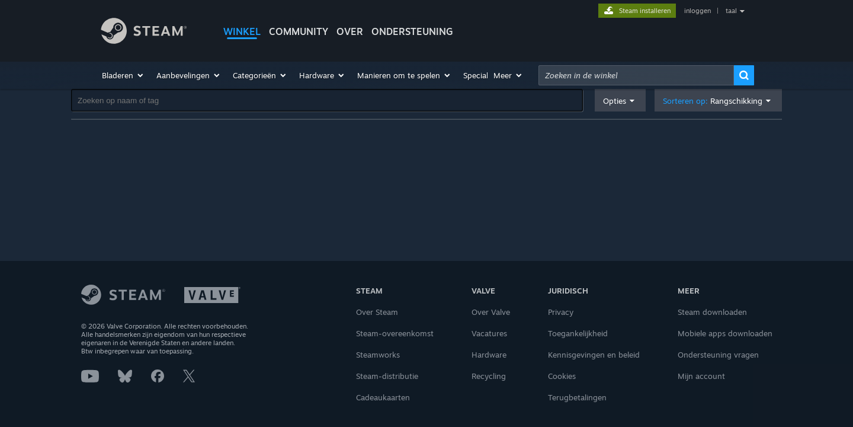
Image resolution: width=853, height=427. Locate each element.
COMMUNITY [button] (298, 31)
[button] (123, 75)
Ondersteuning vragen (718, 354)
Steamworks (378, 354)
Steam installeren (645, 11)
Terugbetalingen (577, 397)
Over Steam (377, 312)
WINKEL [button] (242, 31)
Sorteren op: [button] (712, 101)
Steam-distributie (387, 376)
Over (349, 31)
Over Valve (491, 312)
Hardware (489, 354)
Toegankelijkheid (578, 333)
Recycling (489, 376)
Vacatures (489, 333)
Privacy (560, 312)
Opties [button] (614, 101)
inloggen (697, 11)
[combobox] (636, 75)
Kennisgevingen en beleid (594, 354)
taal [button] (731, 11)
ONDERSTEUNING (412, 31)
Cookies (562, 376)
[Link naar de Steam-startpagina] (153, 32)
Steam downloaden (712, 312)
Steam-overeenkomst (395, 333)
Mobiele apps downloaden (725, 333)
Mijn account (701, 376)
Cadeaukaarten (383, 397)
